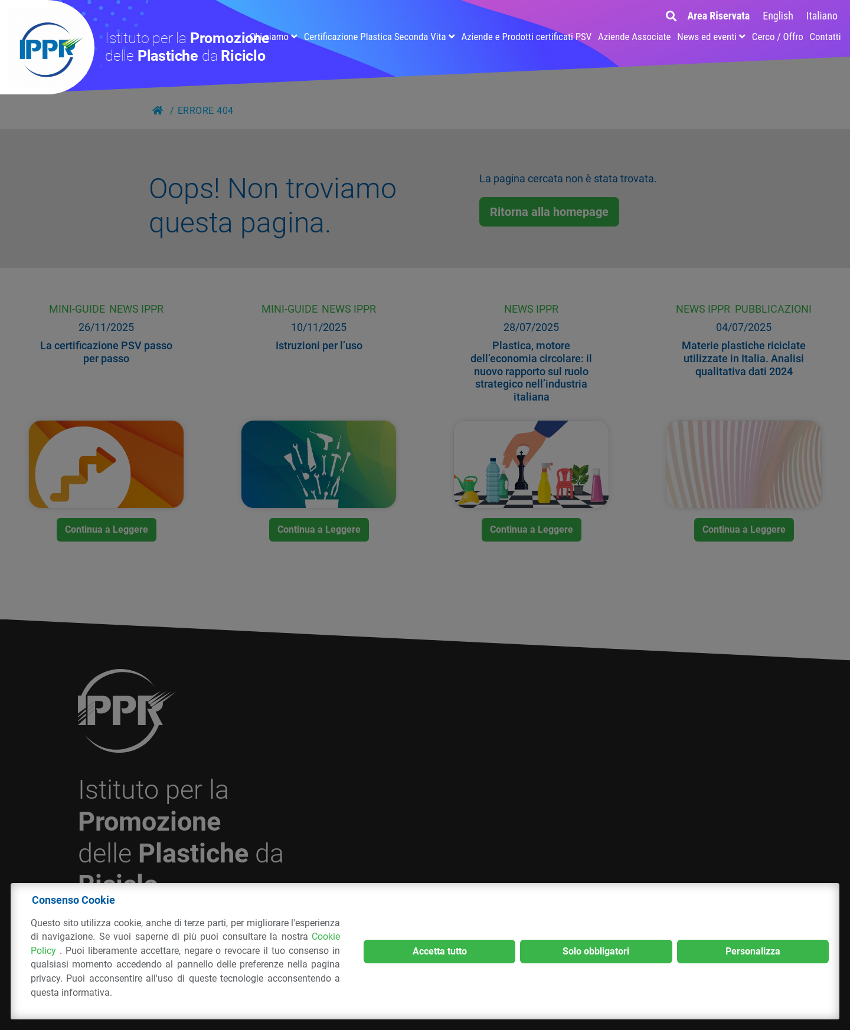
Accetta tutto (440, 951)
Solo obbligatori (596, 951)
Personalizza (752, 951)
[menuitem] (778, 16)
